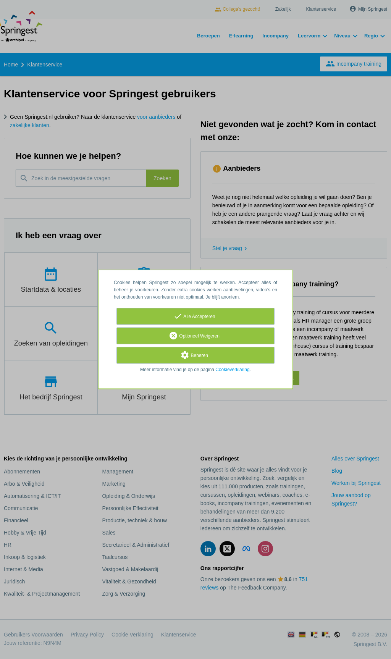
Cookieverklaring (232, 370)
